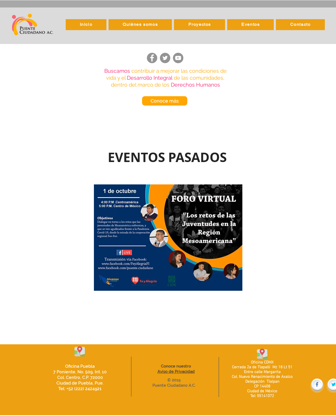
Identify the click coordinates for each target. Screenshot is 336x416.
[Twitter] (165, 58)
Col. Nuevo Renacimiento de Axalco (262, 376)
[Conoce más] (164, 101)
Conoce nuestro (176, 366)
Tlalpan (272, 381)
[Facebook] (152, 58)
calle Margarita (267, 372)
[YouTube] (178, 58)
